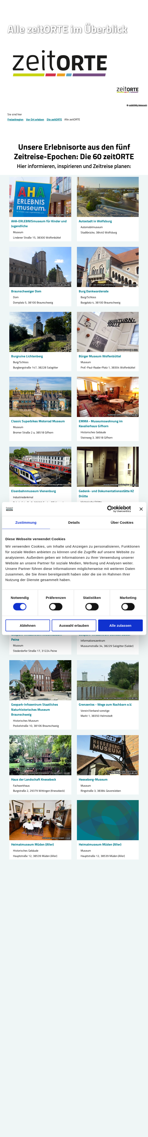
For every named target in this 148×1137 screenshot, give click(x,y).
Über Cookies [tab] (122, 522)
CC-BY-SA (133, 698)
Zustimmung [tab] (25, 522)
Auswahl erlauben (74, 625)
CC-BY (135, 415)
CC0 (68, 215)
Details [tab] (74, 522)
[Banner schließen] (141, 509)
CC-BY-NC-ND (64, 285)
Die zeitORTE (54, 119)
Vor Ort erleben (35, 119)
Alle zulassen (120, 625)
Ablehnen (28, 625)
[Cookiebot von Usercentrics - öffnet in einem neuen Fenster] (110, 509)
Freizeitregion (15, 119)
